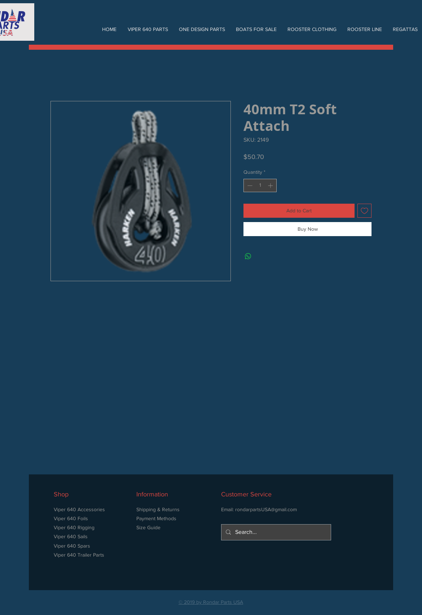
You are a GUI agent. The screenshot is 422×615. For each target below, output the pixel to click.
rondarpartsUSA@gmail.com (266, 509)
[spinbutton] (260, 185)
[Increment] (271, 185)
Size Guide (148, 527)
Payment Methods (156, 518)
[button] (147, 29)
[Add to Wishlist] (364, 211)
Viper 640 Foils (71, 518)
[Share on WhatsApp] (248, 256)
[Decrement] (249, 185)
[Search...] (275, 532)
